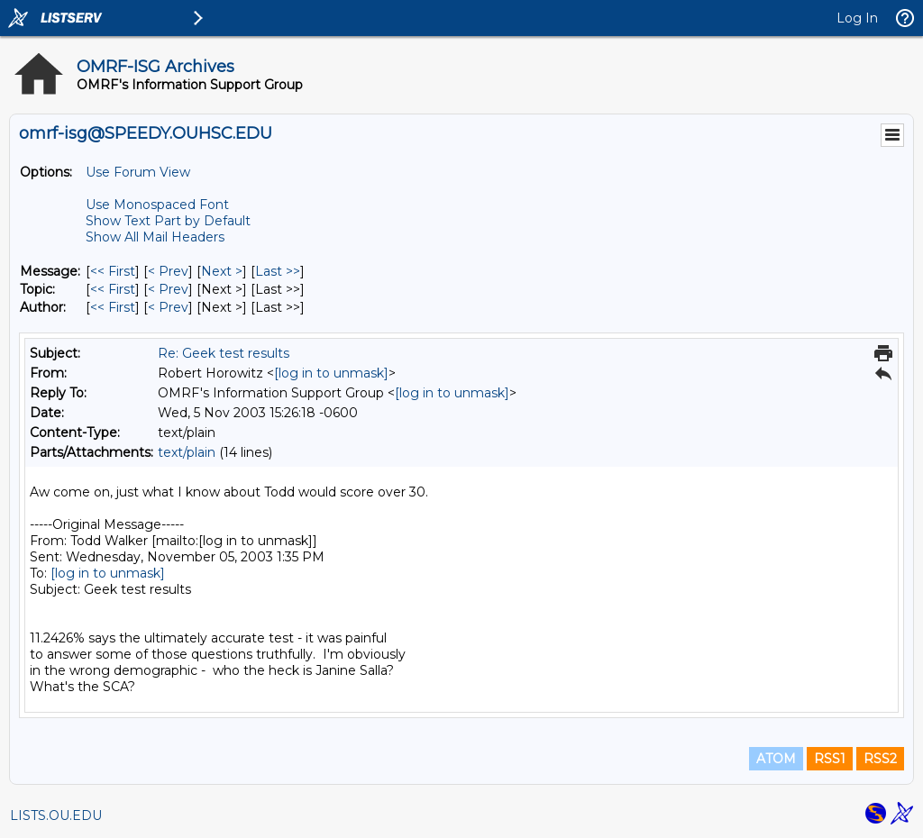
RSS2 (880, 759)
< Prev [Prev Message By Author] (168, 307)
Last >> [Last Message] (277, 271)
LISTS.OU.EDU (56, 815)
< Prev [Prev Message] (168, 271)
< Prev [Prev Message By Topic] (168, 289)
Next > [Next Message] (221, 271)
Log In (857, 18)
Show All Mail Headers (155, 237)
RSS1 (829, 759)
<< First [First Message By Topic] (112, 289)
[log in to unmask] (331, 373)
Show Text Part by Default (168, 221)
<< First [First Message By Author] (112, 307)
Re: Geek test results (223, 353)
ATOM (776, 759)
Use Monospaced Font (157, 204)
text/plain (186, 452)
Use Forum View (138, 172)
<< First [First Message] (112, 271)
